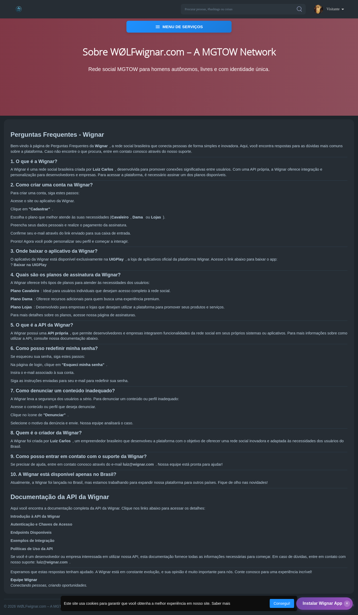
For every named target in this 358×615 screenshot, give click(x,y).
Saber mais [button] (221, 603)
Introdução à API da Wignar (35, 517)
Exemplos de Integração (32, 541)
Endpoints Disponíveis (31, 533)
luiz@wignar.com (138, 465)
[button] (243, 9)
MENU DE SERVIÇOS (179, 26)
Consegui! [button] (282, 603)
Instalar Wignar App (322, 603)
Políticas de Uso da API (32, 549)
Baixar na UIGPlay (30, 265)
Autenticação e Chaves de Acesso (41, 525)
